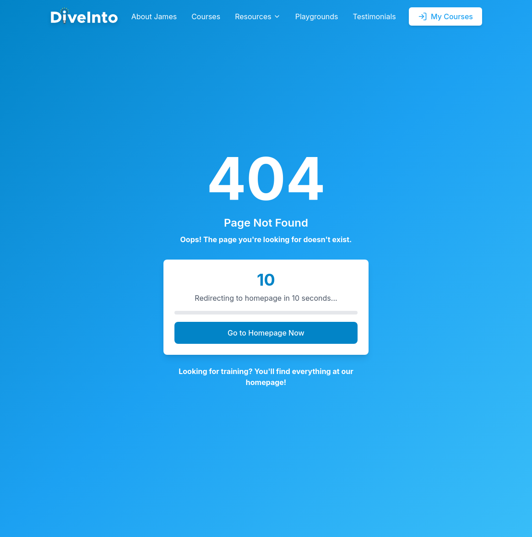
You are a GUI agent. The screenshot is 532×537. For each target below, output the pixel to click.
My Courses (445, 16)
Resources (258, 16)
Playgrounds (316, 16)
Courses (205, 16)
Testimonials (374, 16)
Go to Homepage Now (266, 332)
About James (154, 16)
